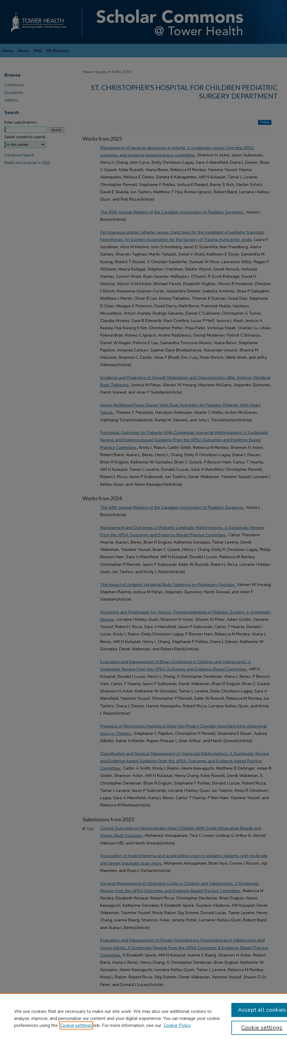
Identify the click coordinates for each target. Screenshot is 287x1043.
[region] (143, 1018)
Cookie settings (76, 1025)
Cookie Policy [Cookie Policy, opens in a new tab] (177, 1025)
